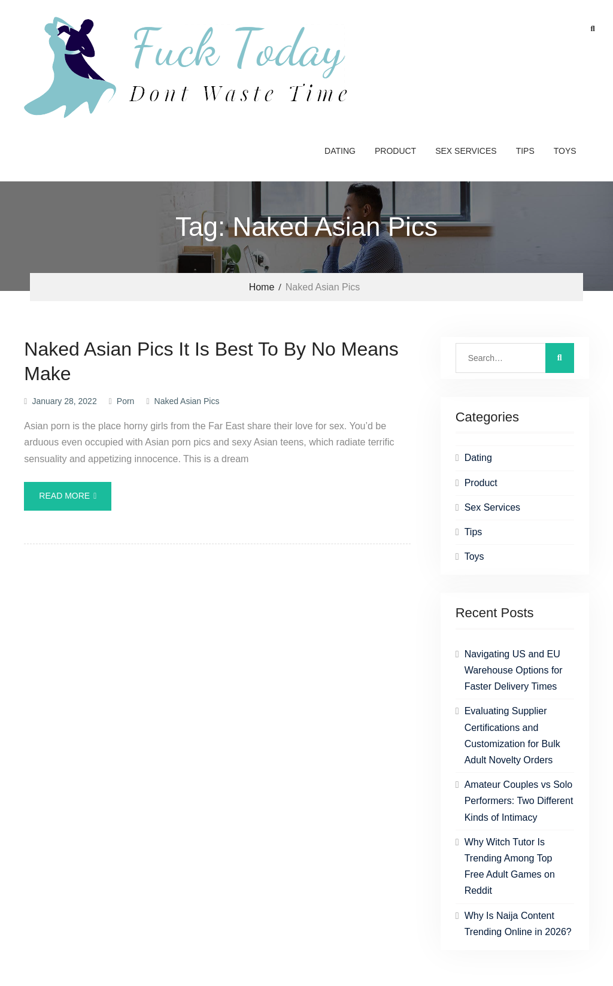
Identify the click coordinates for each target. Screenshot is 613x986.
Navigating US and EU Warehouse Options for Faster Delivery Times (514, 670)
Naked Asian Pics (187, 401)
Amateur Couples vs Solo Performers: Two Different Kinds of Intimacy (519, 800)
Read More (64, 495)
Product (395, 151)
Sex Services (465, 151)
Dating (340, 151)
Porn (126, 401)
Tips (525, 151)
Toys (565, 151)
